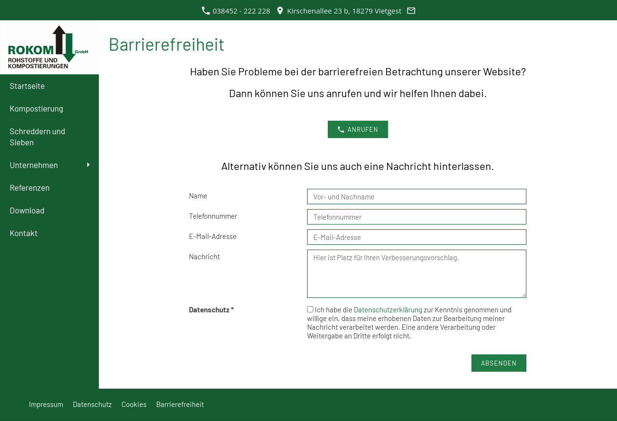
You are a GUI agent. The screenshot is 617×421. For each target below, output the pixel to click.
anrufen (357, 129)
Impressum (46, 404)
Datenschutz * (211, 309)
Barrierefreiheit (180, 404)
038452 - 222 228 (235, 10)
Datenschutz (92, 404)
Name (198, 195)
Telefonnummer (213, 215)
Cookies (134, 404)
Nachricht (204, 256)
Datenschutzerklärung (389, 309)
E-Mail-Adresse (213, 236)
